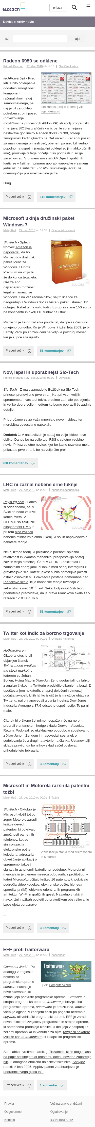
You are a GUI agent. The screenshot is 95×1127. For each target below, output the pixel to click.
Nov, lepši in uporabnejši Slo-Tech (41, 372)
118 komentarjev (52, 197)
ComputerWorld (60, 985)
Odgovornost (13, 1112)
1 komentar (48, 1085)
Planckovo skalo (16, 582)
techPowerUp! (50, 112)
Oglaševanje (59, 1112)
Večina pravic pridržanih (67, 1103)
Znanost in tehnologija (65, 489)
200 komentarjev (15, 463)
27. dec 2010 (34, 66)
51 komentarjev (52, 351)
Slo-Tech (10, 242)
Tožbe (55, 797)
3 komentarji (49, 764)
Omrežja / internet (62, 638)
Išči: (7, 39)
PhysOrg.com (14, 502)
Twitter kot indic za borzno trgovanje (43, 633)
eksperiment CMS (17, 527)
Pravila (9, 1103)
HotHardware (14, 650)
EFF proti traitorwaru (26, 949)
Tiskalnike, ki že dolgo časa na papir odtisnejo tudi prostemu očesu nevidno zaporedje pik (47, 1057)
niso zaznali (24, 532)
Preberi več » (15, 196)
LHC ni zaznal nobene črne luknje (40, 484)
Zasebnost (58, 954)
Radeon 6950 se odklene (30, 60)
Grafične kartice (69, 66)
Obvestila (64, 377)
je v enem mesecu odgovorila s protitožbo (52, 874)
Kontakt (9, 1120)
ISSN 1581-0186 (61, 1120)
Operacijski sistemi (63, 230)
